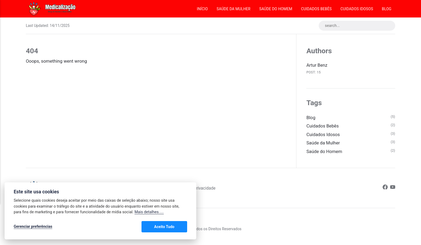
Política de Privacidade (197, 188)
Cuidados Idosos (356, 9)
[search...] (356, 26)
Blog (386, 9)
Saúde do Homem (275, 9)
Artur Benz (317, 65)
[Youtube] (392, 188)
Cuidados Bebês (316, 9)
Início (202, 9)
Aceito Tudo (171, 227)
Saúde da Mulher (234, 9)
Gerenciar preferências (33, 227)
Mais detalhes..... (149, 212)
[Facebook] (384, 188)
